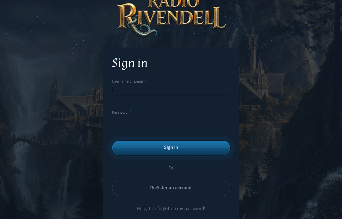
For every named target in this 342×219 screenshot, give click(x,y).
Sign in (171, 147)
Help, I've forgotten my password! (171, 208)
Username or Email (127, 81)
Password (120, 112)
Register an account (171, 188)
